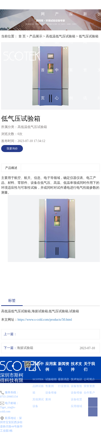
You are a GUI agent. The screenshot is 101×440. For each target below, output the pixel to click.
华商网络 (95, 438)
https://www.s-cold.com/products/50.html (45, 319)
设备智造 (76, 386)
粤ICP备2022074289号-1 (48, 438)
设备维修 (76, 392)
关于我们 (89, 366)
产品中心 (57, 56)
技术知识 (76, 379)
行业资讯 (63, 386)
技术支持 (76, 366)
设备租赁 (76, 399)
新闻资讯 (85, 56)
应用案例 (71, 56)
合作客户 (89, 392)
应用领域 (76, 406)
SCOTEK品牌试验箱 (38, 386)
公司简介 (89, 379)
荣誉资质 (89, 386)
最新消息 (63, 379)
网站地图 (69, 438)
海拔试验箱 (25, 348)
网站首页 (43, 56)
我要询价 (12, 148)
